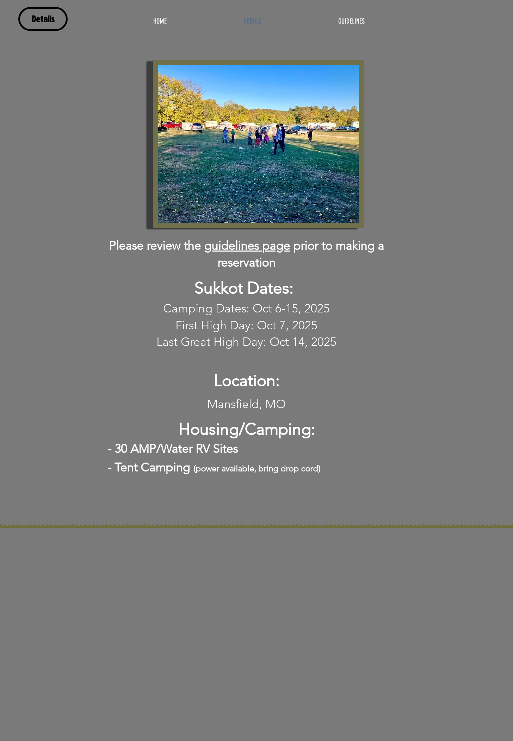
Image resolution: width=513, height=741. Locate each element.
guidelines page (247, 246)
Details (43, 19)
